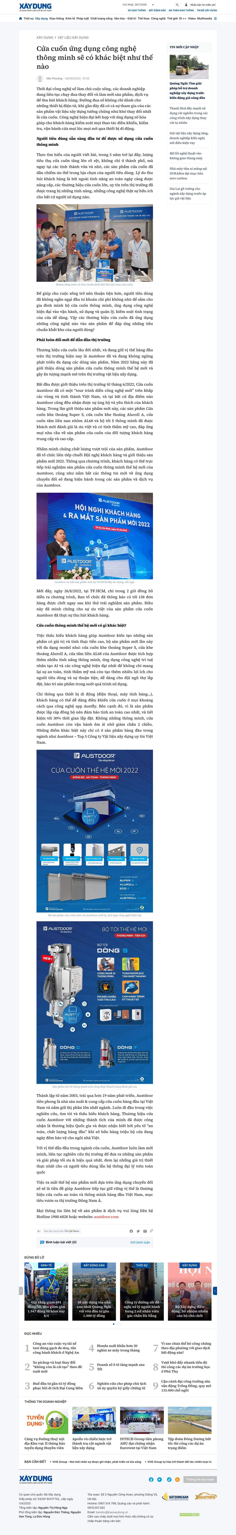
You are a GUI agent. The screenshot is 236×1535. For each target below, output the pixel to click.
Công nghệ (158, 18)
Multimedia (204, 18)
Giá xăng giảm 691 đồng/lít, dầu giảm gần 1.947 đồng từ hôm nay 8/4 (46, 1309)
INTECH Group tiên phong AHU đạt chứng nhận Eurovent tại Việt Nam (141, 1443)
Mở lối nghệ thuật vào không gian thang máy (186, 155)
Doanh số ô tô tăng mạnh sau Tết (121, 1366)
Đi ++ (182, 18)
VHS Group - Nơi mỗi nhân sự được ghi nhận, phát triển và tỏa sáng (96, 1461)
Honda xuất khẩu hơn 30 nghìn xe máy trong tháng (118, 1347)
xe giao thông (137, 10)
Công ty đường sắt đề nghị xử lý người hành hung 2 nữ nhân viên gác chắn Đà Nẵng (142, 1309)
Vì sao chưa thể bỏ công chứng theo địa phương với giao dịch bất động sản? (186, 1348)
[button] (113, 1324)
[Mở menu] (215, 18)
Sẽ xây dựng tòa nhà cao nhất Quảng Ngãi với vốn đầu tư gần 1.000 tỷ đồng (94, 1309)
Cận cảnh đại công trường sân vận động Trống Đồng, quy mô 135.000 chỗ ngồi (186, 1385)
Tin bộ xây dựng (207, 10)
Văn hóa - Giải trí (125, 18)
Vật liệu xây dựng (73, 38)
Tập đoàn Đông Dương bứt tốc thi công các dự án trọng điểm (189, 1443)
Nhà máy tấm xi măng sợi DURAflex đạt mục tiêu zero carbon (188, 174)
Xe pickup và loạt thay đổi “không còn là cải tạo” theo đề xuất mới (57, 1367)
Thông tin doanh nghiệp (45, 1402)
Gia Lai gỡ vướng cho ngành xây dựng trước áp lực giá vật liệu (188, 194)
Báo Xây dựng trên (62, 1231)
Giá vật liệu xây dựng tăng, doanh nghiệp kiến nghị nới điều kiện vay (189, 138)
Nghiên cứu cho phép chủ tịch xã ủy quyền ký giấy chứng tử (121, 1385)
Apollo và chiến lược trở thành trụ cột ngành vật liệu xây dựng (92, 1443)
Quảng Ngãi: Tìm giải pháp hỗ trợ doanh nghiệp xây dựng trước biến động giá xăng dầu (187, 90)
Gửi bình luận (140, 1242)
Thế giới (172, 18)
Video (192, 18)
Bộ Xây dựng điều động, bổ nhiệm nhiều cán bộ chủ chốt (189, 1311)
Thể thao (144, 18)
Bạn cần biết (35, 1462)
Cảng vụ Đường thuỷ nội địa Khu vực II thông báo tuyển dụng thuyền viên (44, 1443)
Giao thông (56, 18)
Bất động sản (157, 10)
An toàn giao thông (181, 10)
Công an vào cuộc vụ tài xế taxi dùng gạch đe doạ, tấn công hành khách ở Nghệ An (56, 1348)
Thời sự (29, 18)
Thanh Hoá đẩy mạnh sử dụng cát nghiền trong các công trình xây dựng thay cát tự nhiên (189, 115)
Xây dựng (41, 18)
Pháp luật (82, 18)
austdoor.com (106, 1216)
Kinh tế (70, 18)
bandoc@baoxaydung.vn (112, 1512)
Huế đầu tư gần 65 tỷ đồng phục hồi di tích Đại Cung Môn (58, 1385)
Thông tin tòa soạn (200, 1479)
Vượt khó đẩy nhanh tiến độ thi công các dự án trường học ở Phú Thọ (185, 1367)
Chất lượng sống (101, 18)
